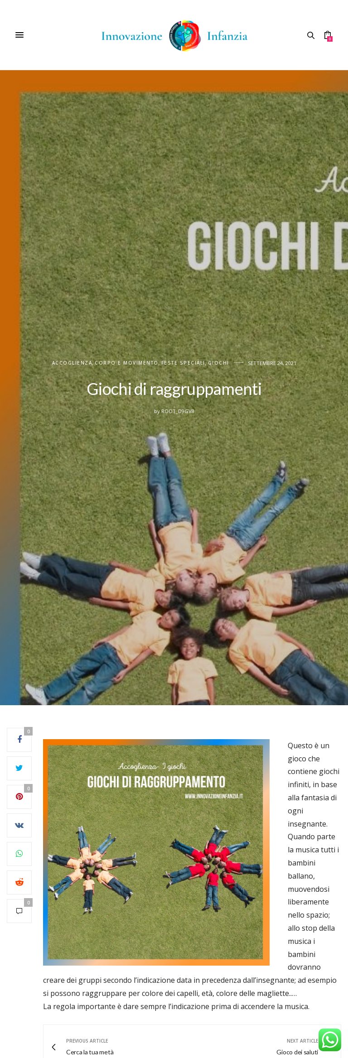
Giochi (218, 363)
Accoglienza (72, 363)
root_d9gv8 (177, 411)
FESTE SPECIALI (183, 363)
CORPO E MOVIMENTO (127, 363)
